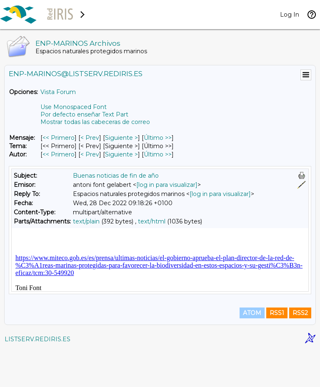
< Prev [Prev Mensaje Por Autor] (89, 154)
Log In (289, 14)
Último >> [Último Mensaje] (158, 137)
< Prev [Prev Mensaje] (89, 137)
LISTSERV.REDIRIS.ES (37, 376)
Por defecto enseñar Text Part (84, 114)
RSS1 (277, 350)
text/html (151, 221)
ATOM (252, 350)
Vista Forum (58, 92)
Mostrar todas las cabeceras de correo (95, 122)
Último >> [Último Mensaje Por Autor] (158, 154)
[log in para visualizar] (167, 185)
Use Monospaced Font (73, 107)
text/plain (86, 221)
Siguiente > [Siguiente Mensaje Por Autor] (121, 154)
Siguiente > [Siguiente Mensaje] (121, 137)
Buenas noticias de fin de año (116, 175)
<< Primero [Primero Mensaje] (58, 137)
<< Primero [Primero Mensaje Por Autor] (58, 154)
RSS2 (300, 350)
